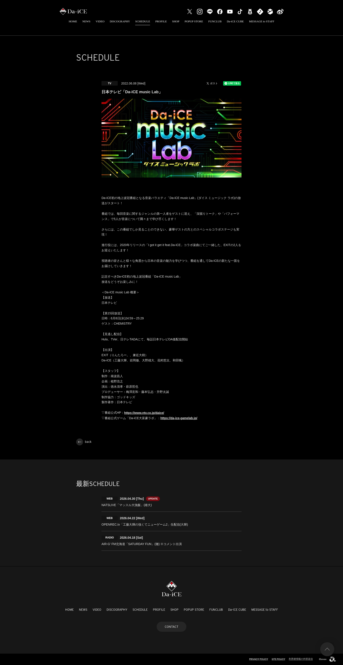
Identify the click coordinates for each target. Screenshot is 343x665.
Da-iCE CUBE (235, 21)
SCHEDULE (142, 21)
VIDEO (100, 21)
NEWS (86, 21)
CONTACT (171, 626)
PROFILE (161, 21)
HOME (73, 21)
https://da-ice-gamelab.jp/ (178, 418)
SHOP (175, 21)
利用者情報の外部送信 (301, 659)
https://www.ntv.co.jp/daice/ (144, 413)
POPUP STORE (194, 21)
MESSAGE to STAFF (261, 21)
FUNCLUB (215, 21)
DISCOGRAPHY (120, 21)
